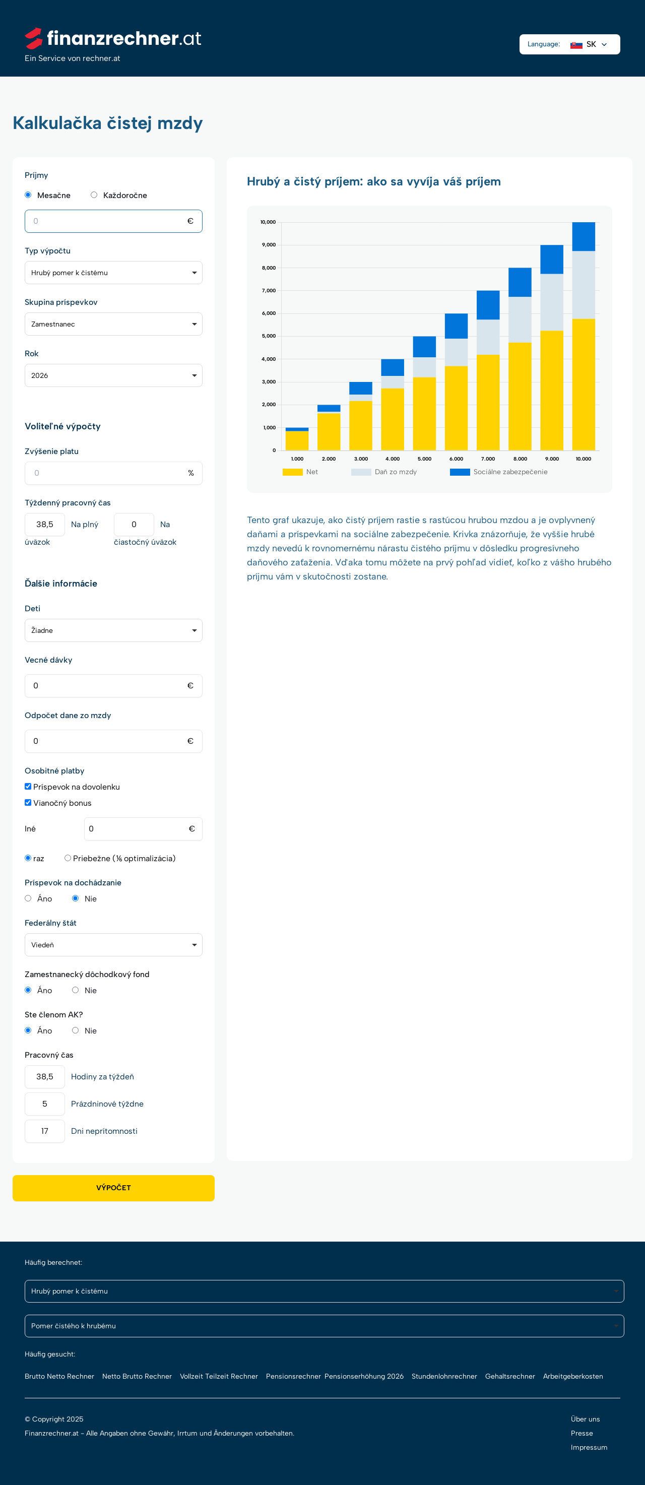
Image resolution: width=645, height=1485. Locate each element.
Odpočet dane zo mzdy (68, 715)
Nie (91, 898)
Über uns (585, 1419)
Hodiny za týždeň (102, 1076)
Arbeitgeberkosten (573, 1376)
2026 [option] (39, 375)
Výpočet (113, 1188)
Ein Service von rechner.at (72, 58)
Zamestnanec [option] (53, 324)
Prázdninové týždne (107, 1104)
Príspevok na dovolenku (72, 787)
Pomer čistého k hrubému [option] (73, 1326)
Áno (44, 898)
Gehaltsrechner (510, 1376)
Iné (30, 828)
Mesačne (54, 195)
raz (34, 858)
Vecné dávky (48, 660)
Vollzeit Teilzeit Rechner (219, 1376)
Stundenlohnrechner (444, 1376)
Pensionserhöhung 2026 (364, 1376)
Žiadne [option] (42, 630)
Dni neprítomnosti (104, 1131)
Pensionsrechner (293, 1376)
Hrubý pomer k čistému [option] (69, 273)
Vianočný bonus (58, 803)
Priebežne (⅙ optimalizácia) (120, 858)
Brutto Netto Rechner (59, 1376)
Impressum (589, 1447)
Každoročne (125, 195)
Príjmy (36, 175)
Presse (582, 1433)
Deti (32, 608)
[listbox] (114, 272)
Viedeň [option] (42, 945)
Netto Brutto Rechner (137, 1376)
